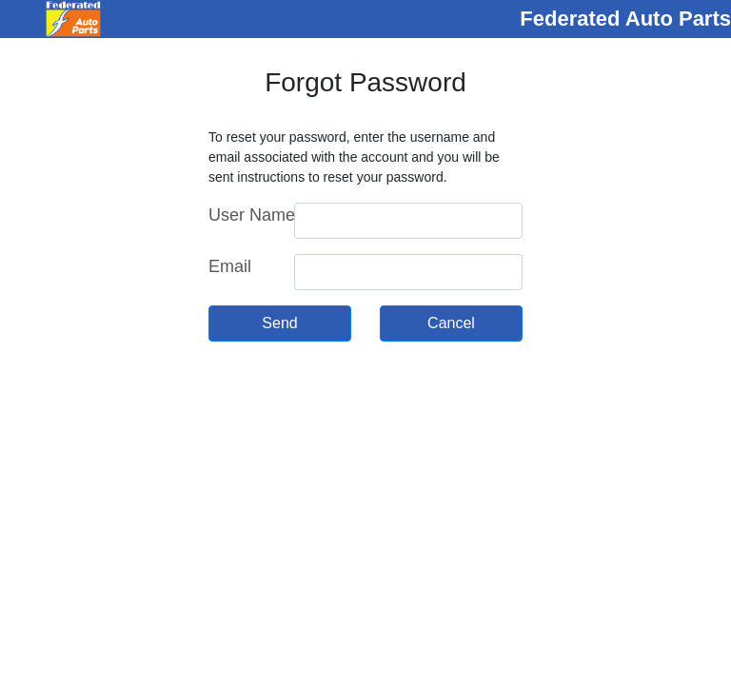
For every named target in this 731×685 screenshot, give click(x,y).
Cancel (451, 323)
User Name (244, 215)
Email (229, 266)
